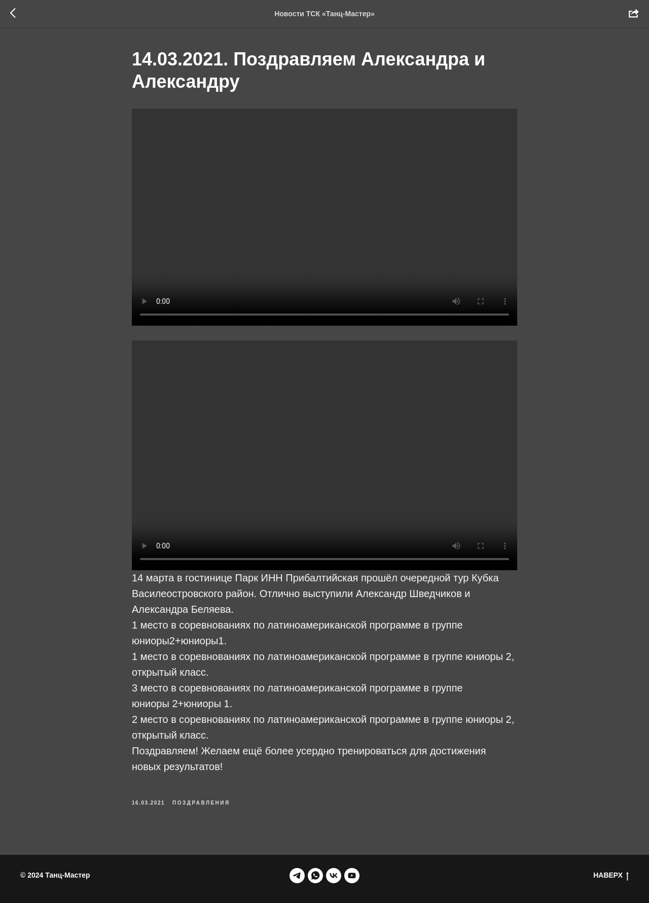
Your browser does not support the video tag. (324, 217)
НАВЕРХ (611, 875)
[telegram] (297, 875)
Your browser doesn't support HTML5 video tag (324, 455)
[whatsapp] (315, 875)
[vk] (333, 875)
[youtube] (351, 875)
